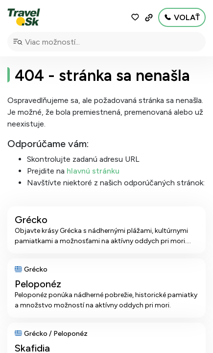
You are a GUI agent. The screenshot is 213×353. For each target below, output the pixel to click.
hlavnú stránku (93, 171)
